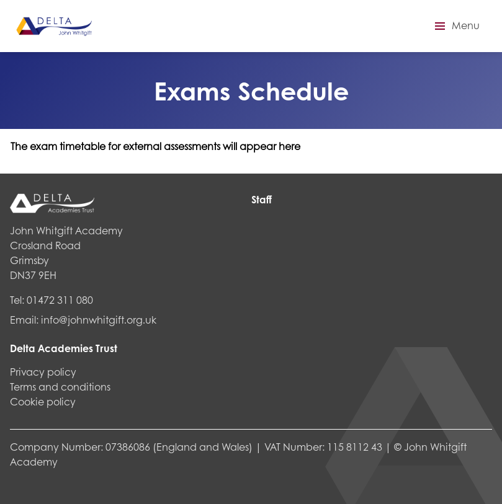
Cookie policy (43, 401)
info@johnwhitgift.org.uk (98, 319)
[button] (455, 26)
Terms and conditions (60, 386)
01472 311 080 (60, 300)
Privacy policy (43, 372)
